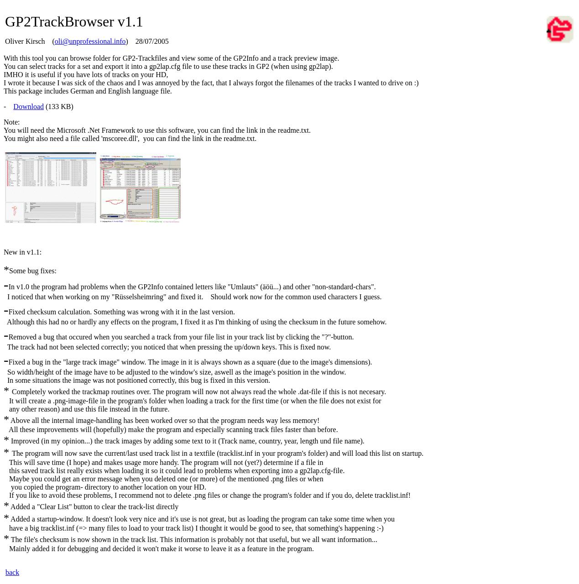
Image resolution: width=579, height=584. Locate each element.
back (12, 572)
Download (28, 106)
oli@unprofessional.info (90, 41)
